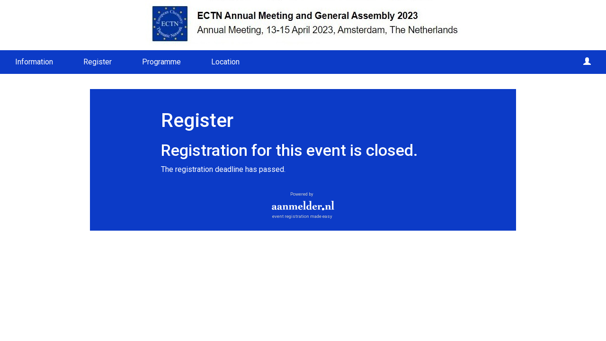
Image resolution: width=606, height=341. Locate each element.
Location (225, 61)
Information (34, 61)
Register (97, 61)
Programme (161, 61)
